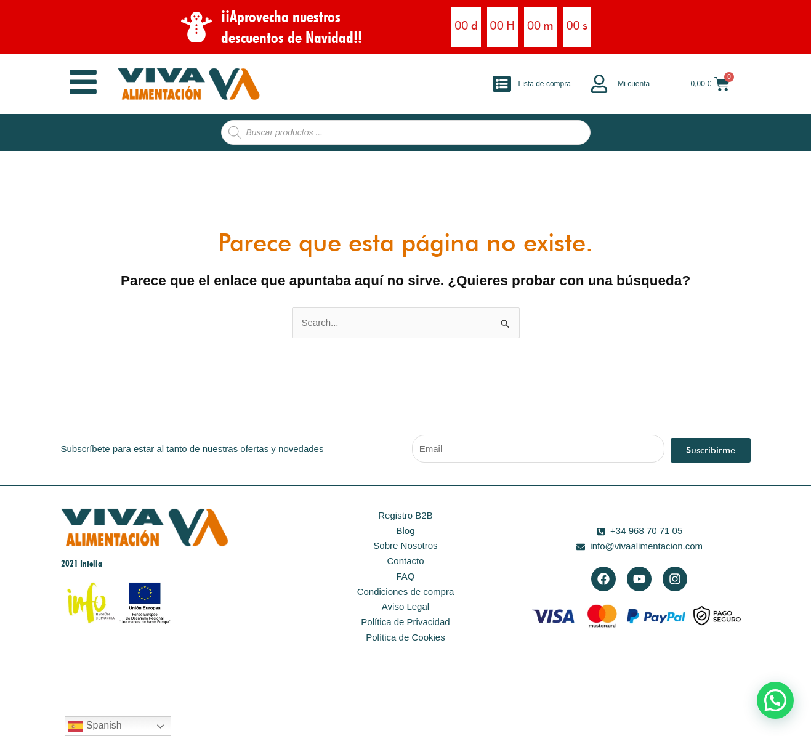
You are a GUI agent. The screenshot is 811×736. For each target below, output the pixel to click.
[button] (775, 700)
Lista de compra (544, 83)
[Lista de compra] (502, 84)
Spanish (94, 726)
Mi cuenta (634, 83)
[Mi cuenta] (599, 84)
